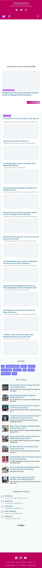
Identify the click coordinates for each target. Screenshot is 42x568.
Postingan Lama (33, 102)
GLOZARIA (17, 565)
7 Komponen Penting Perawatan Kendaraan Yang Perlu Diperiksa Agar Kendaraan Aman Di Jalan (25, 417)
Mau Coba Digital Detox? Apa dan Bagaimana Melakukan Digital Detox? (23, 396)
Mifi (24, 370)
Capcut (23, 366)
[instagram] (26, 10)
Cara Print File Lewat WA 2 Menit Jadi (15, 141)
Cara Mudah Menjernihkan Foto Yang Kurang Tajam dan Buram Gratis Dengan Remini (25, 458)
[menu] (9, 16)
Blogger (26, 565)
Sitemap (12, 562)
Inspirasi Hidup (6, 370)
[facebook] (16, 10)
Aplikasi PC (8, 90)
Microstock (17, 370)
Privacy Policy (23, 562)
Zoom (14, 373)
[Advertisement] (21, 42)
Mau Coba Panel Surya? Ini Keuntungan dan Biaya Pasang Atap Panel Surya (24, 447)
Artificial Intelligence (12, 366)
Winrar (12, 90)
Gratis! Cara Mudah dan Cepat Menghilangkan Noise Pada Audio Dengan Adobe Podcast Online (25, 468)
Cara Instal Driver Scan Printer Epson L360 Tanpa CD (21, 118)
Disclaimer (29, 562)
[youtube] (21, 10)
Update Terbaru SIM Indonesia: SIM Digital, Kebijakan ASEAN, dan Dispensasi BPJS (25, 427)
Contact (17, 562)
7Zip (3, 90)
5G (3, 366)
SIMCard (31, 370)
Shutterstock (6, 373)
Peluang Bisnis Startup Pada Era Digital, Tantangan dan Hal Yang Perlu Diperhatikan (24, 406)
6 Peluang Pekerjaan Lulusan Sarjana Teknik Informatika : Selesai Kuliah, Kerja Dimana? (22, 478)
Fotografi (31, 366)
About (8, 562)
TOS (34, 562)
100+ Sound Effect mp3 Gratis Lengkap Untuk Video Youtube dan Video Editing (25, 386)
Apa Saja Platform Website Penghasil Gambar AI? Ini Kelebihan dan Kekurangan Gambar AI (25, 437)
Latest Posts (3, 486)
